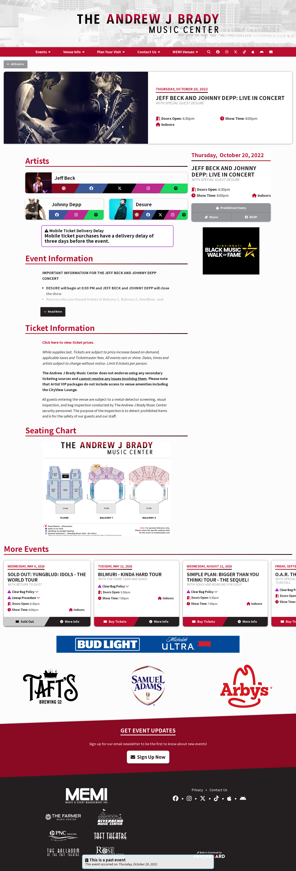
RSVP (251, 217)
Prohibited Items (231, 207)
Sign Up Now (148, 756)
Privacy (198, 789)
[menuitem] (42, 52)
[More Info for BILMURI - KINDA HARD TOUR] (136, 593)
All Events (15, 64)
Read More (53, 311)
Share (211, 217)
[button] (45, 592)
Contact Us (218, 789)
